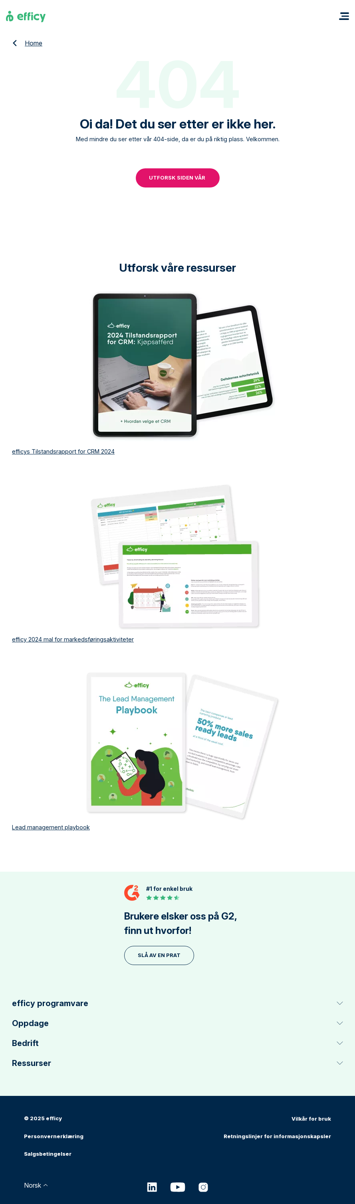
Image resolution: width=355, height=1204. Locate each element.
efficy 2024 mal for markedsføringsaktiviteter (73, 638)
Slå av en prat (159, 954)
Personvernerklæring (53, 1135)
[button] (344, 16)
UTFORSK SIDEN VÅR (177, 177)
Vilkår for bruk (311, 1117)
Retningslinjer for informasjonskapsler (277, 1135)
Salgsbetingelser (47, 1152)
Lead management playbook (51, 826)
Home (33, 43)
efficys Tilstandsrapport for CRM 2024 (63, 450)
